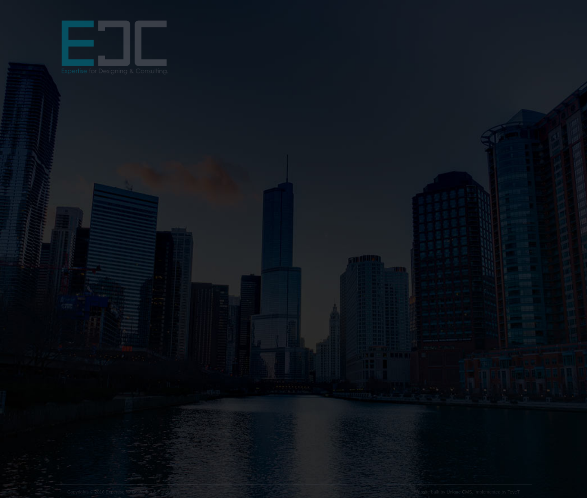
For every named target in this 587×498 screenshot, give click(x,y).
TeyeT (514, 491)
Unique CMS (459, 491)
